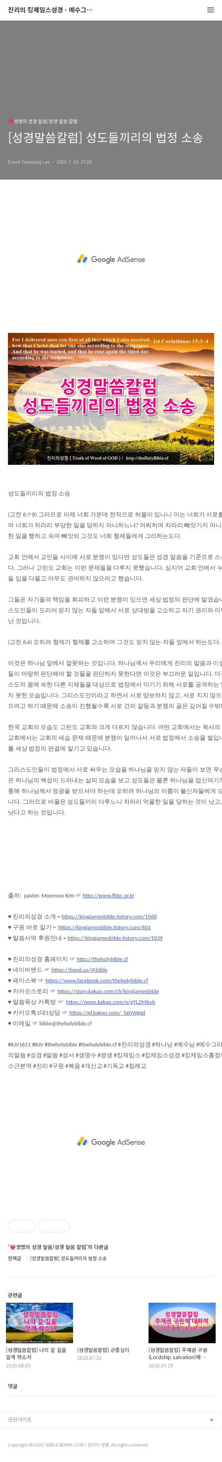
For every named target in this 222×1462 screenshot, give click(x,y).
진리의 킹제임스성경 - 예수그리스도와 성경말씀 (51, 10)
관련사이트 (20, 1419)
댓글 (12, 1386)
